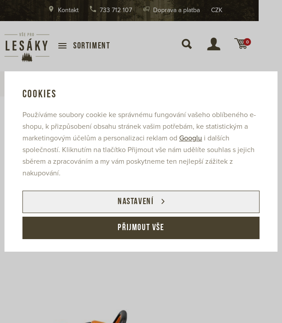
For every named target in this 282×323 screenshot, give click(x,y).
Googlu (190, 138)
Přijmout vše (141, 227)
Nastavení (136, 201)
